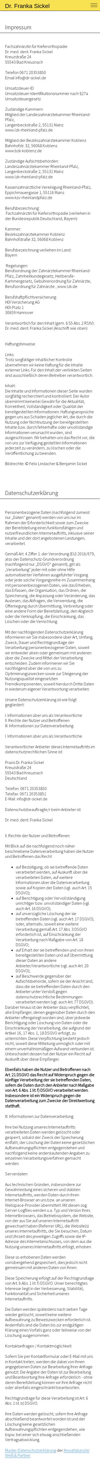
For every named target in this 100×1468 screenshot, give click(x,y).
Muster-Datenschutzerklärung (30, 1450)
